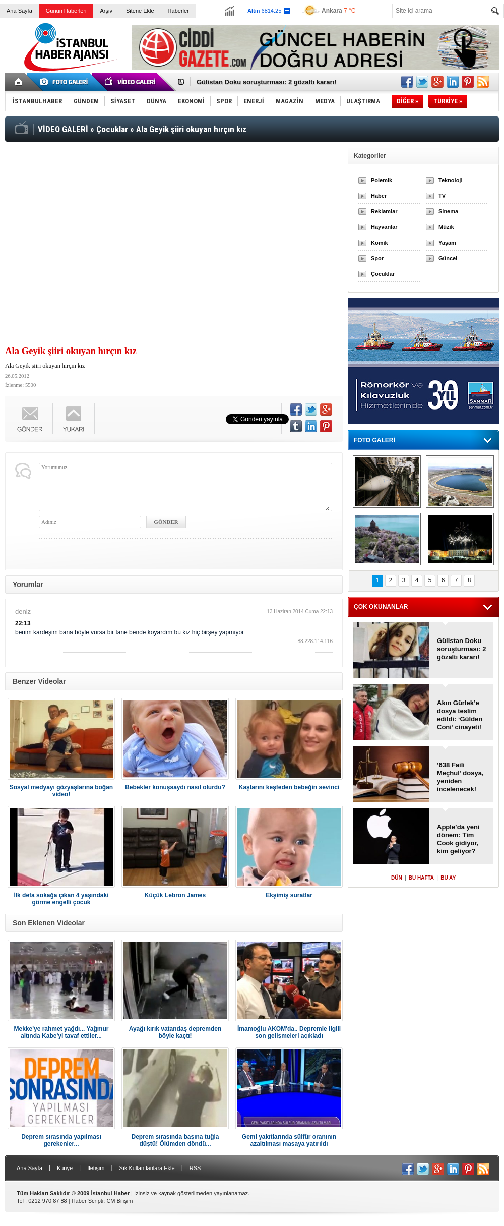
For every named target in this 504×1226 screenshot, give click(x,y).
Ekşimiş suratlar (289, 895)
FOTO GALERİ (374, 440)
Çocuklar (383, 274)
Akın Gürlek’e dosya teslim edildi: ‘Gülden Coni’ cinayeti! (459, 715)
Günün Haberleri (66, 11)
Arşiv (106, 11)
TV (442, 196)
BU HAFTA (421, 878)
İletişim (95, 1168)
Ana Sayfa (19, 11)
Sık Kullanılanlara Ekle (147, 1168)
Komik (379, 243)
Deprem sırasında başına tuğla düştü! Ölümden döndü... (175, 1140)
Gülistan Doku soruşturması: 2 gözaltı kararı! (266, 82)
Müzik (446, 227)
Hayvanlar (384, 227)
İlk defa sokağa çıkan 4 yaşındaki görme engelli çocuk (61, 899)
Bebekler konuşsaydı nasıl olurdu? (175, 787)
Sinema (448, 211)
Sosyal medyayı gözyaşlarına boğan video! (61, 791)
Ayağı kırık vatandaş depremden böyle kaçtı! (175, 1032)
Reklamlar (384, 211)
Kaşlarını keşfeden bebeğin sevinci (289, 787)
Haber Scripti (88, 1201)
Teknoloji (450, 180)
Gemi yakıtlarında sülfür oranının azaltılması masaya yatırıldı (289, 1140)
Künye (65, 1168)
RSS (195, 1168)
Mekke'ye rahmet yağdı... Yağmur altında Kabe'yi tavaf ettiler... (61, 1032)
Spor (377, 258)
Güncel (447, 258)
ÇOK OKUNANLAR (381, 606)
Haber (379, 196)
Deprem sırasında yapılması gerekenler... (61, 1140)
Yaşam (447, 243)
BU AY (448, 878)
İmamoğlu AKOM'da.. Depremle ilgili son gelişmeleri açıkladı (289, 1032)
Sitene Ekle (140, 11)
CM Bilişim (119, 1201)
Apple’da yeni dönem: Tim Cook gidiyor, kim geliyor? (458, 839)
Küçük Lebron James (175, 895)
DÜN (396, 878)
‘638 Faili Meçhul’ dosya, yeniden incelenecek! (460, 777)
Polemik (381, 180)
